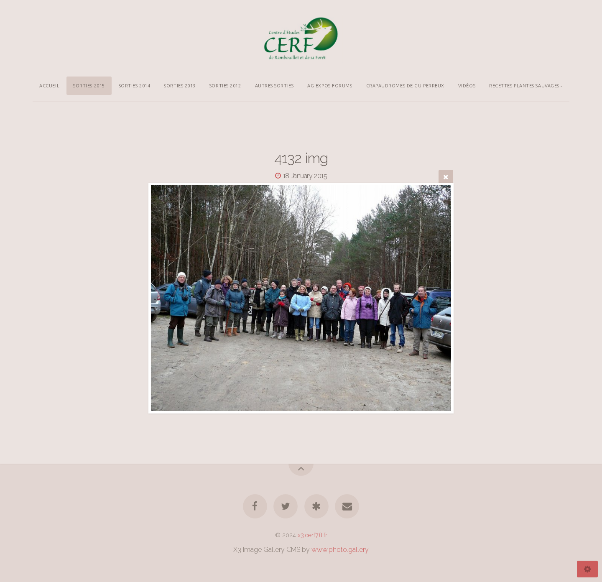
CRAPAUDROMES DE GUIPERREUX (405, 85)
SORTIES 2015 (89, 85)
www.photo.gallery (340, 550)
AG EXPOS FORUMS (329, 85)
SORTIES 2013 (180, 85)
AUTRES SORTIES (274, 85)
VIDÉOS (466, 85)
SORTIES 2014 (134, 85)
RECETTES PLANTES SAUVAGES (524, 85)
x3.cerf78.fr (312, 535)
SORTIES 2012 (225, 85)
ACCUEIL (49, 85)
